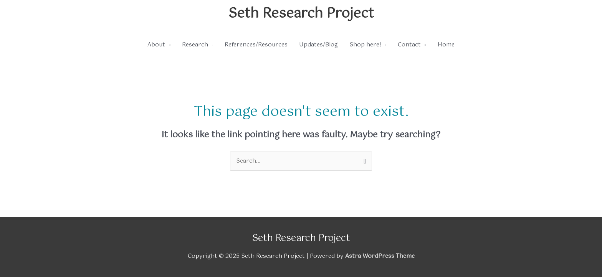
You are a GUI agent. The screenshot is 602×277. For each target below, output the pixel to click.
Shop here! (365, 44)
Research (195, 44)
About (156, 44)
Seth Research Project (301, 14)
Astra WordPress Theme (380, 256)
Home (446, 44)
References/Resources (256, 44)
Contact (409, 44)
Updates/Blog (318, 44)
